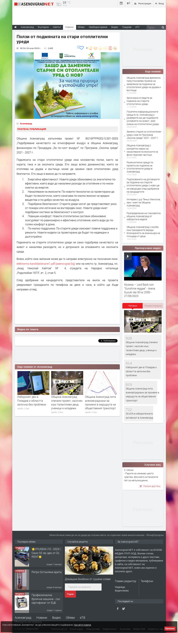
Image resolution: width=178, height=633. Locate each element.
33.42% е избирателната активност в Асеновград (32, 398)
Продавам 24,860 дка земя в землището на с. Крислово (47, 552)
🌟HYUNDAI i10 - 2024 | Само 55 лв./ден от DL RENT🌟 (46, 575)
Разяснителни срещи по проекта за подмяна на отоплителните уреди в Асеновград (140, 167)
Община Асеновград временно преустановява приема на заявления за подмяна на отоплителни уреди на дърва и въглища (144, 84)
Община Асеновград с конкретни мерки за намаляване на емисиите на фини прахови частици (142, 150)
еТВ (82, 617)
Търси (70, 594)
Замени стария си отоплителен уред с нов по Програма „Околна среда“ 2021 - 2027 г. (144, 134)
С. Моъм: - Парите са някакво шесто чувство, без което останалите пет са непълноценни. (141, 475)
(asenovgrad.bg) (65, 263)
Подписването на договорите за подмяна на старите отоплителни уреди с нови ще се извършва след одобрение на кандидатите (143, 185)
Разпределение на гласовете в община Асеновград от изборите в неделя (144, 216)
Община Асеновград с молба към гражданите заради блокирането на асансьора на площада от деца (143, 231)
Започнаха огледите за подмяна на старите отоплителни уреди (139, 101)
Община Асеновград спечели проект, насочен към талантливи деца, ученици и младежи (100, 402)
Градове (126, 27)
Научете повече (82, 624)
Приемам (170, 628)
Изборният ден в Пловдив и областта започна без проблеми (65, 400)
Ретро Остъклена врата (47, 595)
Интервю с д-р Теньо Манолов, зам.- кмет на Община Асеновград (144, 202)
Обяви (70, 617)
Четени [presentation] (132, 305)
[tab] (132, 307)
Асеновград (26, 123)
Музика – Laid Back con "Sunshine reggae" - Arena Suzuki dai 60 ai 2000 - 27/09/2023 (139, 290)
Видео (56, 617)
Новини (69, 27)
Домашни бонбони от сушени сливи (88, 579)
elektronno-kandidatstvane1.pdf (36, 263)
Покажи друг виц (150, 486)
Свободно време (98, 27)
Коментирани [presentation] (153, 305)
